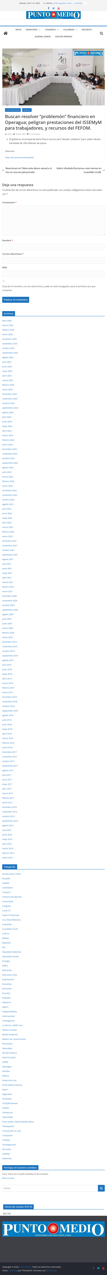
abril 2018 (7, 733)
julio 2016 (6, 830)
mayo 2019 (7, 674)
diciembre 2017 (9, 752)
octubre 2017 (8, 761)
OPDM (5, 1062)
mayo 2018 (7, 729)
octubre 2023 (8, 458)
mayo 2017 (7, 784)
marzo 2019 (7, 683)
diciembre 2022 (9, 490)
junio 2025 (7, 366)
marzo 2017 (7, 793)
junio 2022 (7, 513)
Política (5, 1075)
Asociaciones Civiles (11, 874)
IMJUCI (5, 1007)
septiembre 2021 (10, 554)
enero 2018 (7, 747)
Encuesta (87, 29)
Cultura (5, 933)
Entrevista (7, 988)
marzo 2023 (7, 476)
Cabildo (5, 883)
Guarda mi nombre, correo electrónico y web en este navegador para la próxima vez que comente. (48, 288)
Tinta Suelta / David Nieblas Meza (18, 1121)
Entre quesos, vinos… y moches (67, 3)
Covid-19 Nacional (10, 915)
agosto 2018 (7, 715)
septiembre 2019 (10, 655)
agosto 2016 (7, 825)
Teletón (5, 1108)
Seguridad (7, 1094)
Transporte (7, 1135)
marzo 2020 (7, 628)
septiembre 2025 (10, 352)
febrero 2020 (8, 632)
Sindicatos (7, 1098)
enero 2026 (7, 334)
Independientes (9, 1011)
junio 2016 (7, 834)
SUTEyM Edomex (10, 1103)
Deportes (6, 942)
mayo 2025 (7, 371)
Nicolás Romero (9, 1053)
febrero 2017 (8, 798)
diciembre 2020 (9, 596)
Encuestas (7, 984)
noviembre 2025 (9, 343)
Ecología (6, 961)
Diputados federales (11, 952)
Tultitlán (6, 1140)
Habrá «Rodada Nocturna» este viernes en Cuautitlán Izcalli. (80, 170)
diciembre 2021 (9, 541)
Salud (5, 1089)
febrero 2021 (8, 586)
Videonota (7, 1158)
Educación (7, 970)
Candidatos (7, 887)
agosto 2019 (7, 660)
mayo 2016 (7, 839)
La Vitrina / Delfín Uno (12, 1025)
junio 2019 (7, 669)
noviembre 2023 (9, 453)
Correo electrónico (13, 253)
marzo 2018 (7, 738)
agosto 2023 (7, 467)
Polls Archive (8, 1178)
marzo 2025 (7, 380)
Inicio (18, 29)
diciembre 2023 (9, 449)
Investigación (8, 1020)
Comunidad (7, 901)
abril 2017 (7, 788)
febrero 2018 (8, 743)
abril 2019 (7, 678)
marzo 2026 (7, 325)
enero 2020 (7, 637)
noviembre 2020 (9, 600)
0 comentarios (33, 134)
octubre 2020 (8, 605)
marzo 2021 (7, 582)
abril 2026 (7, 320)
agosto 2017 (7, 770)
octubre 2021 (8, 550)
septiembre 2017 (10, 765)
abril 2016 (7, 843)
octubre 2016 (8, 816)
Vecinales (6, 1149)
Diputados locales (10, 956)
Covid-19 (6, 910)
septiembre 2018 (10, 710)
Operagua (7, 1066)
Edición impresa (63, 36)
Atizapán (6, 878)
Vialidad (6, 1153)
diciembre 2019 (9, 642)
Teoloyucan (7, 1112)
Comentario (9, 202)
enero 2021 (7, 591)
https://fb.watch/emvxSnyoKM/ (19, 157)
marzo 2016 (7, 848)
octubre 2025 (8, 348)
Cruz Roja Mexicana (11, 919)
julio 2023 (6, 472)
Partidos (6, 1071)
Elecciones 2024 (9, 974)
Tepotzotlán (7, 1117)
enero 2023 (7, 486)
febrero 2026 (8, 329)
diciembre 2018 (9, 697)
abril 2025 (7, 375)
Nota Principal (8, 1057)
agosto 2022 (7, 504)
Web (4, 267)
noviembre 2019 (9, 646)
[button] (39, 30)
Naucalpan (7, 1048)
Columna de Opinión (12, 896)
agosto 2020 (7, 614)
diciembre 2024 (9, 394)
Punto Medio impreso (12, 1085)
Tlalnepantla (8, 1126)
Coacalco (6, 892)
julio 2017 (6, 775)
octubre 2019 (8, 651)
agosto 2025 (7, 357)
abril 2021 (7, 577)
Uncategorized (9, 1144)
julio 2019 (6, 665)
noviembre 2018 (9, 701)
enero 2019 (7, 692)
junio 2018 (7, 724)
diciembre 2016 (9, 807)
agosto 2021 (7, 559)
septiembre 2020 (10, 609)
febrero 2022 (8, 531)
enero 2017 (7, 802)
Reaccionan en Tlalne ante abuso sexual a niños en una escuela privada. (27, 170)
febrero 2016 (8, 853)
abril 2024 (7, 430)
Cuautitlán (7, 924)
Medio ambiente (10, 1034)
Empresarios (8, 979)
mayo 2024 (7, 426)
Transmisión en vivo (11, 1131)
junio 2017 (7, 779)
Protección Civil (9, 1080)
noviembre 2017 (9, 756)
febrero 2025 (8, 385)
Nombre (7, 240)
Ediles (5, 965)
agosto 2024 (7, 412)
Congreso (50, 29)
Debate (5, 938)
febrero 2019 (8, 687)
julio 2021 (6, 564)
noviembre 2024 (9, 398)
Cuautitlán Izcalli (13, 110)
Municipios (31, 29)
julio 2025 (6, 362)
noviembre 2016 (9, 811)
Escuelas (6, 993)
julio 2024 (6, 417)
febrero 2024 (8, 440)
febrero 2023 (8, 481)
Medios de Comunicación (14, 1039)
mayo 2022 (7, 518)
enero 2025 (7, 389)
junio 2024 (7, 421)
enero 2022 (7, 536)
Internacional (8, 1016)
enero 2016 (7, 857)
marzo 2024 (7, 435)
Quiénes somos (43, 36)
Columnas (68, 29)
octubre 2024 (8, 403)
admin (9, 134)
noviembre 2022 (9, 495)
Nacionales (7, 1043)
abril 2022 (7, 522)
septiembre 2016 (10, 821)
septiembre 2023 (10, 463)
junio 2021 (7, 568)
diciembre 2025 (9, 339)
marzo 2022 (7, 527)
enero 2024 (7, 444)
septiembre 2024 (10, 408)
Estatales (6, 997)
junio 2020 (7, 623)
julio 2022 (6, 508)
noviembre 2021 (9, 545)
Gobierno (27, 110)
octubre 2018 (8, 706)
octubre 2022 (8, 499)
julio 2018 (6, 720)
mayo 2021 (7, 573)
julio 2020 (6, 619)
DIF (3, 947)
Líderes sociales (9, 1030)
